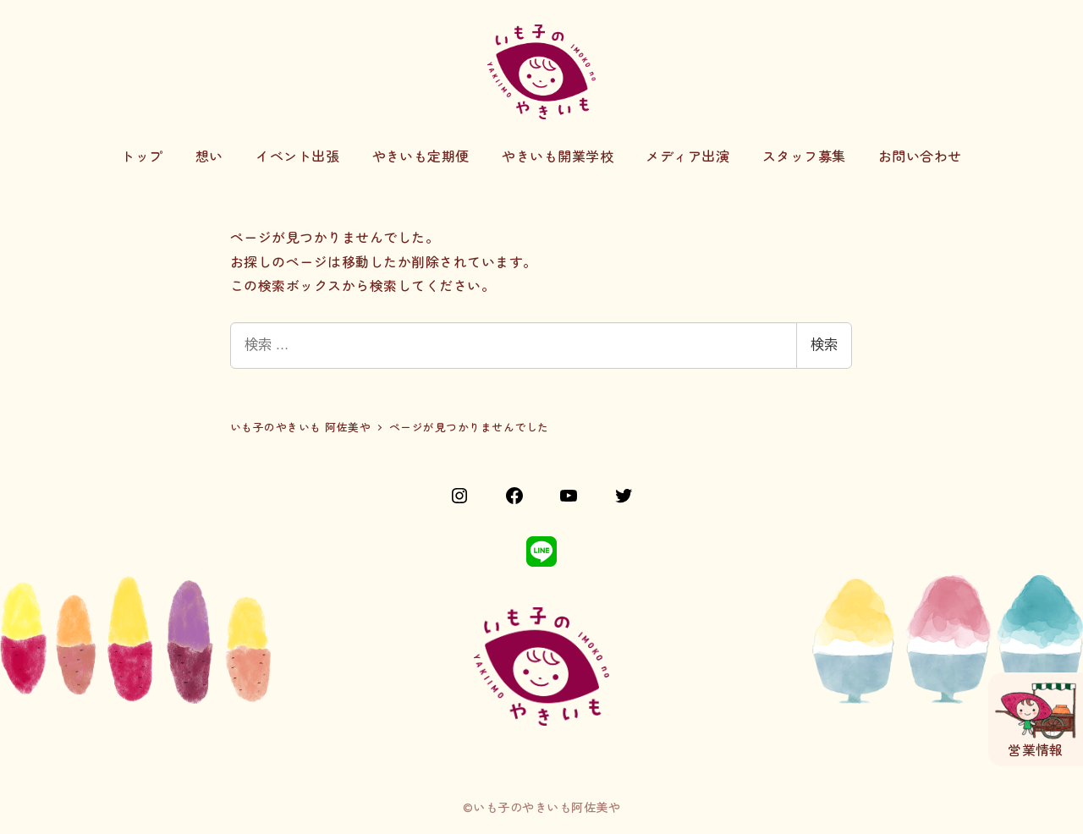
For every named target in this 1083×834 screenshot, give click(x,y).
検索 (824, 344)
